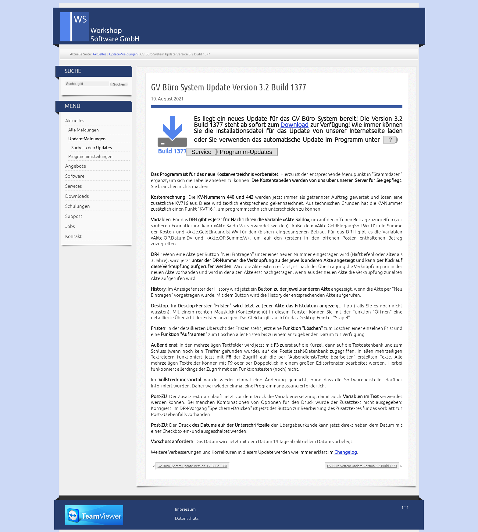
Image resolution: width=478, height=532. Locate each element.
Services (73, 186)
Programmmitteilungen (90, 156)
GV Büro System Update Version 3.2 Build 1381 (192, 466)
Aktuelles (99, 54)
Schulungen (77, 206)
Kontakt (73, 236)
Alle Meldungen (83, 130)
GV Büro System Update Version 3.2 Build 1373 (362, 466)
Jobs (70, 226)
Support (73, 216)
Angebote (75, 166)
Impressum (185, 509)
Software (74, 176)
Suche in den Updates (91, 147)
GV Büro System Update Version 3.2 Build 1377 (228, 87)
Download (294, 125)
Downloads (77, 196)
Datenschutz (186, 518)
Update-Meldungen (123, 54)
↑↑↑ (404, 507)
